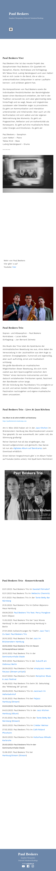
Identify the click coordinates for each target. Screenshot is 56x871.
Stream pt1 (16, 672)
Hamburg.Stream (10, 755)
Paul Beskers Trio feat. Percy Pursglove (32, 612)
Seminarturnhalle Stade (13, 656)
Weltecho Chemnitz (40, 593)
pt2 (23, 672)
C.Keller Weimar (40, 725)
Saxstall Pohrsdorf (41, 589)
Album (15, 713)
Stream (15, 702)
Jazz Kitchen (42, 428)
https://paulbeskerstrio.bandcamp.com (14, 421)
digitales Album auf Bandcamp (28, 448)
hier (14, 267)
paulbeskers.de (30, 863)
